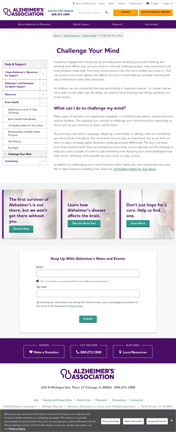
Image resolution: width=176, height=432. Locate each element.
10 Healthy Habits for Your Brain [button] (25, 125)
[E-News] (152, 3)
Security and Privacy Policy (57, 399)
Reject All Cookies (133, 421)
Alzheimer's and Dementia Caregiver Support (19, 85)
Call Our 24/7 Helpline (60, 10)
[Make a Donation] (44, 351)
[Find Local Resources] (84, 3)
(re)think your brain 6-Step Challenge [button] (22, 111)
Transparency (119, 399)
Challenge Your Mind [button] (19, 154)
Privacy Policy (75, 305)
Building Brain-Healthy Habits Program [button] (24, 133)
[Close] (172, 421)
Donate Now (21, 228)
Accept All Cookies (157, 421)
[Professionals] (135, 3)
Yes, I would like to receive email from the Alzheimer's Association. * (75, 281)
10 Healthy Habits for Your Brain (134, 169)
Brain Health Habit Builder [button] (22, 119)
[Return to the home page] (24, 12)
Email (39, 266)
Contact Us (137, 399)
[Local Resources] (133, 351)
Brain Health (90, 35)
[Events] (121, 3)
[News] (111, 3)
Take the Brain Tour (84, 223)
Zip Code (41, 286)
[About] (102, 3)
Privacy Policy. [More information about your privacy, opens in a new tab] (17, 429)
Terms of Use (84, 399)
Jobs (35, 399)
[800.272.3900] (88, 351)
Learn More (138, 223)
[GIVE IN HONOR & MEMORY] (156, 12)
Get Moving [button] (14, 141)
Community (11, 161)
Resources (10, 94)
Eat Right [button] (13, 147)
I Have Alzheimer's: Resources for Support (21, 74)
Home (56, 35)
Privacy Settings (111, 421)
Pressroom (101, 399)
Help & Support (72, 35)
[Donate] (125, 12)
